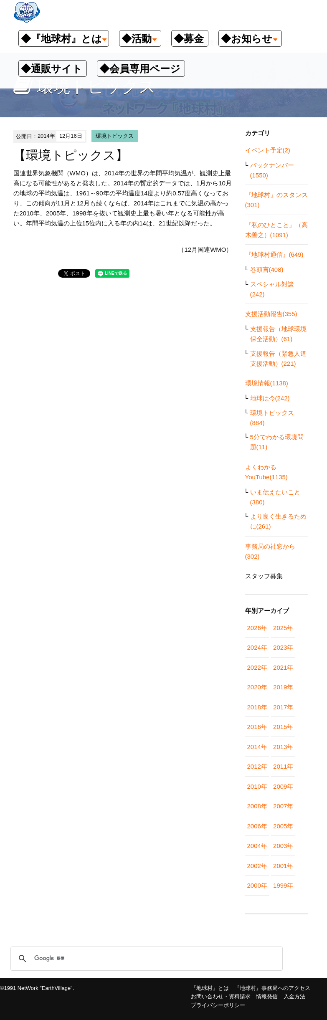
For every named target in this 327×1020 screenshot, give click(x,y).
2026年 (257, 627)
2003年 (283, 845)
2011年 (283, 766)
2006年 (257, 826)
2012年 (257, 766)
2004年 (257, 845)
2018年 (257, 707)
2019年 (283, 687)
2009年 (283, 786)
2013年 (283, 746)
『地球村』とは (210, 988)
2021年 (283, 667)
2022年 (257, 667)
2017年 (283, 707)
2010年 (257, 786)
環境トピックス (115, 136)
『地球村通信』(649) (274, 254)
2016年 (257, 726)
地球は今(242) (270, 398)
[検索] (145, 959)
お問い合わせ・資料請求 (221, 996)
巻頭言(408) (267, 269)
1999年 (283, 885)
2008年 (257, 806)
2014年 (257, 746)
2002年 (257, 865)
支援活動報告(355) (271, 313)
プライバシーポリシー (218, 1005)
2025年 (283, 627)
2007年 (283, 806)
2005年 (283, 826)
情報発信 (267, 996)
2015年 (283, 726)
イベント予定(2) (267, 150)
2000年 (257, 885)
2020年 (257, 687)
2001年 (283, 865)
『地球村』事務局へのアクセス (272, 988)
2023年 (283, 647)
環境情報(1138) (266, 383)
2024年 (257, 647)
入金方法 (294, 996)
